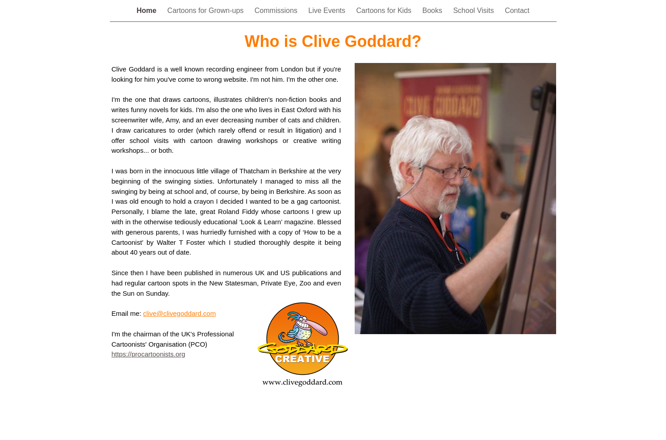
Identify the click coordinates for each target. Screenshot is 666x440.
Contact (517, 10)
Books (433, 10)
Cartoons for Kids (384, 10)
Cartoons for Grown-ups (207, 10)
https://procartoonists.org (148, 354)
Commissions (277, 10)
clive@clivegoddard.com (179, 313)
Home (148, 10)
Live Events (327, 10)
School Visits (474, 10)
